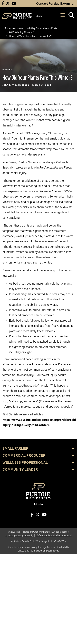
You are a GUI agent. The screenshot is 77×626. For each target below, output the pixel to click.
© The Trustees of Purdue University (29, 532)
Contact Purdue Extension (55, 3)
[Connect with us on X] (8, 3)
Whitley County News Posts (42, 28)
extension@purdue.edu (47, 551)
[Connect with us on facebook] (3, 3)
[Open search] (71, 16)
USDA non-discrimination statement (54, 535)
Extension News (14, 28)
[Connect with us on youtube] (13, 3)
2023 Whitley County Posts (23, 32)
